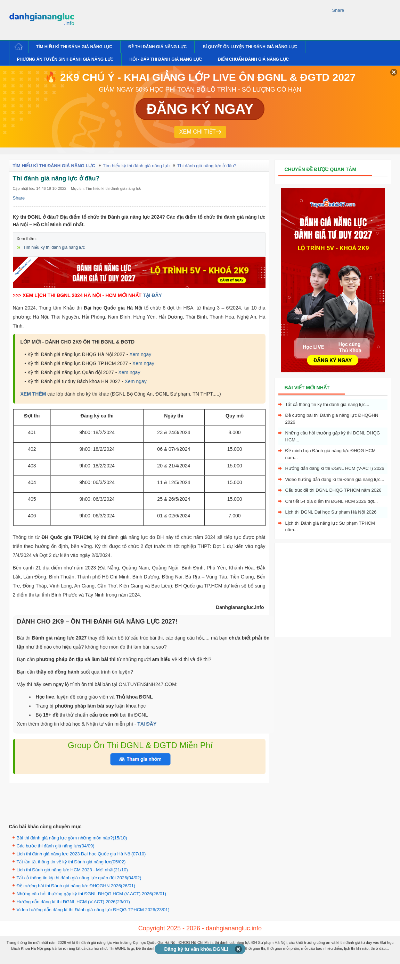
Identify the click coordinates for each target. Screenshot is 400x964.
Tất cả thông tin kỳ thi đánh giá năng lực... (327, 404)
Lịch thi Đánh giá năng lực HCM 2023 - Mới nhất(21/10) (72, 869)
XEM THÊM (33, 394)
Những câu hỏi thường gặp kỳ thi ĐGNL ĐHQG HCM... (332, 436)
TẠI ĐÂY (152, 295)
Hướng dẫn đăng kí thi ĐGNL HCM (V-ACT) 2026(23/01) (73, 901)
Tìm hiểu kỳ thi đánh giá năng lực (54, 247)
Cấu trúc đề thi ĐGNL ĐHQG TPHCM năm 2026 (333, 490)
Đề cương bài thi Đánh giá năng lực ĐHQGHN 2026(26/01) (76, 885)
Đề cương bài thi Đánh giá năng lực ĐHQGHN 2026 (331, 419)
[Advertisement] (205, 19)
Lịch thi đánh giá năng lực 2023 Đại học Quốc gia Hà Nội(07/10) (81, 853)
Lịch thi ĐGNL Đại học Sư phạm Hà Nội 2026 (331, 512)
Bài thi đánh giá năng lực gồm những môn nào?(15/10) (72, 837)
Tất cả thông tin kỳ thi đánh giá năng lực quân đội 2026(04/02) (79, 877)
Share (338, 10)
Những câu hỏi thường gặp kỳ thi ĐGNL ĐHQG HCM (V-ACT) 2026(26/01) (91, 893)
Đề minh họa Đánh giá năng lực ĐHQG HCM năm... (330, 454)
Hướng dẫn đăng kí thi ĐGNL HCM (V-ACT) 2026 (334, 468)
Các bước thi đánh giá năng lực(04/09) (56, 845)
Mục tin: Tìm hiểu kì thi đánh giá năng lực (106, 188)
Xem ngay (140, 354)
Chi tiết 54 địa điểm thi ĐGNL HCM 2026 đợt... (331, 501)
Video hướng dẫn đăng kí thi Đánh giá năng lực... (334, 479)
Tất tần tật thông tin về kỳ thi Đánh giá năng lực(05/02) (71, 861)
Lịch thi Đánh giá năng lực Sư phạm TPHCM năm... (330, 527)
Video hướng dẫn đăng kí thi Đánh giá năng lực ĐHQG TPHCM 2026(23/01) (93, 909)
